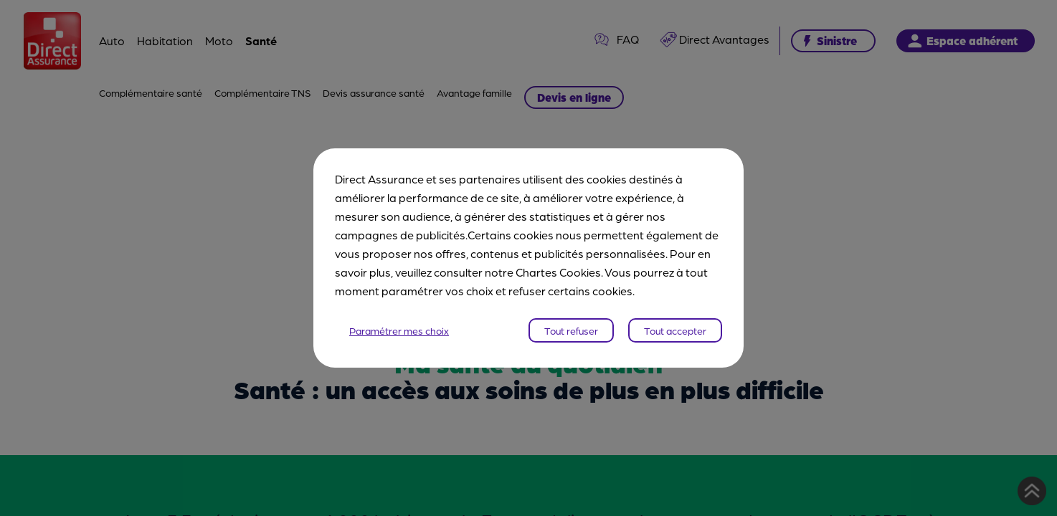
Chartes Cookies (558, 272)
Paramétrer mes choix (399, 330)
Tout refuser (571, 330)
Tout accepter (675, 330)
